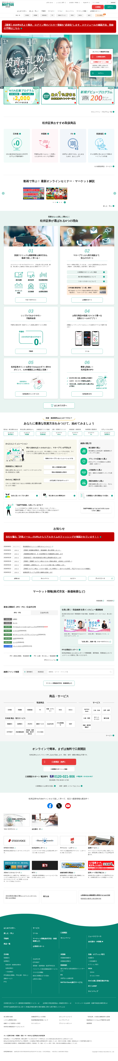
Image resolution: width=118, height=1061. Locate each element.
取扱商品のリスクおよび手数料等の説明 (98, 1020)
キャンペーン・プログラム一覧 (101, 112)
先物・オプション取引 (96, 954)
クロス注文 (40, 732)
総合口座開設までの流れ (41, 975)
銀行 (89, 15)
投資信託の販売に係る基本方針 (91, 898)
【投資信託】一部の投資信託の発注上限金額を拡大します (42, 557)
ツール (60, 11)
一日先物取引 (92, 961)
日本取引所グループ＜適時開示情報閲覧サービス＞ (21, 1003)
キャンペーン (70, 11)
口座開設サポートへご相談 (101, 62)
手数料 (43, 11)
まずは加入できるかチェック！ (59, 480)
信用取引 (19, 724)
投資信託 (44, 15)
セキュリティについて (65, 1016)
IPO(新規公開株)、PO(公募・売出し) (16, 975)
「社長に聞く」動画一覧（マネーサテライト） (95, 641)
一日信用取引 (9, 971)
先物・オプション (50, 710)
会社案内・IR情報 (74, 2)
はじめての (11, 433)
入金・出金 (96, 710)
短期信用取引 (9, 968)
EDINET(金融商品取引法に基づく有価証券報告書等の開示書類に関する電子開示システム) (34, 1007)
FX (52, 15)
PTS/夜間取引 (60, 724)
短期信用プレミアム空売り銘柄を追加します (38, 572)
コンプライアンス (64, 1020)
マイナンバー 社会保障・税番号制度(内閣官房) (91, 1003)
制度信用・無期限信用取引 (13, 964)
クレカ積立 (100, 15)
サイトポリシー (35, 1023)
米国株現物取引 (65, 958)
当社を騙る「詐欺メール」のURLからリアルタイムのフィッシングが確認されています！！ (52, 536)
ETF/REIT (10, 732)
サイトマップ (93, 991)
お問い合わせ (49, 2)
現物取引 (9, 724)
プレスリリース (100, 578)
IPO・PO (17, 613)
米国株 (35, 15)
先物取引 (91, 958)
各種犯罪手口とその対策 (38, 1016)
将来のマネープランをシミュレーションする (59, 458)
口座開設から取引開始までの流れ (97, 495)
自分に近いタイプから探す (20, 495)
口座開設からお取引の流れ (44, 786)
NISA (72, 15)
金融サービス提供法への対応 (12, 1023)
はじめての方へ (22, 11)
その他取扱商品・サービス (103, 166)
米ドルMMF (92, 986)
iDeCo (80, 15)
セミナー (73, 578)
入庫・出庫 (106, 710)
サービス (51, 11)
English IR (86, 2)
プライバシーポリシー (65, 1023)
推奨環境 (89, 1023)
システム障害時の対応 (10, 1020)
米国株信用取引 (65, 961)
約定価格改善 (20, 732)
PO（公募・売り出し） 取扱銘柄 (45, 656)
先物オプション (62, 15)
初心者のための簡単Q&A (57, 495)
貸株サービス (40, 724)
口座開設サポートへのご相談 (87, 272)
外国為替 (110, 600)
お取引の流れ (37, 979)
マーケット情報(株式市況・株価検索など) (59, 683)
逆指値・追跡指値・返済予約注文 (30, 732)
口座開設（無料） (59, 762)
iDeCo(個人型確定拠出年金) (98, 981)
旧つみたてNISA (94, 975)
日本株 (27, 15)
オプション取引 (93, 964)
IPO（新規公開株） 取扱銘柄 (19, 656)
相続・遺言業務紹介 (87, 726)
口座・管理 (87, 718)
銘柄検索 (113, 2)
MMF (70, 724)
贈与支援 (106, 718)
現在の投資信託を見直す (59, 472)
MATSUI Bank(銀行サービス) (71, 982)
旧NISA (92, 972)
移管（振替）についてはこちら (69, 786)
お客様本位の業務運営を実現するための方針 (95, 895)
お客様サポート (95, 11)
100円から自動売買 (66, 978)
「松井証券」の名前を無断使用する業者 (98, 1016)
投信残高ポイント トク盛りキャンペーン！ (38, 546)
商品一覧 (18, 15)
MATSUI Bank (86, 710)
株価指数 (99, 600)
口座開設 (98, 7)
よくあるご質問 (61, 2)
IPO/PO (30, 724)
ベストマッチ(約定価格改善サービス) (45, 969)
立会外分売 (44, 613)
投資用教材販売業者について (39, 1020)
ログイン (110, 7)
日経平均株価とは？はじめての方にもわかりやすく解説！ (96, 509)
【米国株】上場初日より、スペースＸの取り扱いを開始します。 (44, 565)
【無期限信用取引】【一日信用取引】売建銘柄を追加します (43, 554)
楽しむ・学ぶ (33, 11)
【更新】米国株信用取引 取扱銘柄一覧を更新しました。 (42, 550)
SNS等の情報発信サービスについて (14, 1026)
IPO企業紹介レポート (70, 650)
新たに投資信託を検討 (59, 467)
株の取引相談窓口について (87, 277)
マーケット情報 (81, 11)
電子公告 (46, 896)
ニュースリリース (94, 936)
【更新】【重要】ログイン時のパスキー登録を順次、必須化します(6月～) (47, 561)
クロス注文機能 (38, 972)
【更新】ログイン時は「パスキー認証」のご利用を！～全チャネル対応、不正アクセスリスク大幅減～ (57, 568)
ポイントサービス (96, 718)
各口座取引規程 (8, 1016)
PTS (5, 982)
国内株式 (30, 672)
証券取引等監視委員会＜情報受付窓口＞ (57, 1003)
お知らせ (17, 578)
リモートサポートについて (87, 281)
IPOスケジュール (50, 660)
